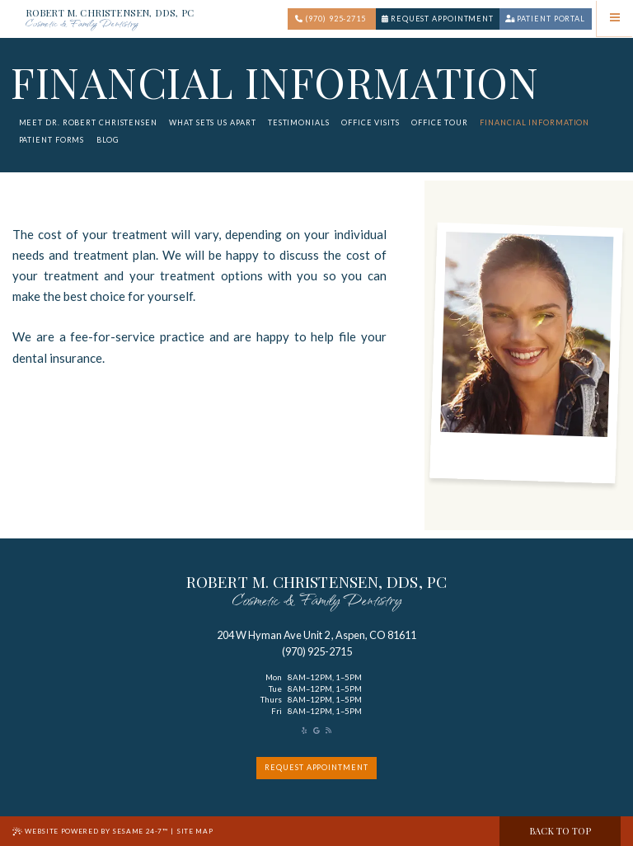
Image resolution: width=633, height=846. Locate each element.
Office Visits (370, 122)
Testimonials (299, 122)
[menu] (615, 18)
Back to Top (560, 831)
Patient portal (545, 18)
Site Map (194, 831)
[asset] (304, 730)
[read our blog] (328, 730)
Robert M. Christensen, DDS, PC (110, 20)
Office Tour (439, 122)
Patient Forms (52, 139)
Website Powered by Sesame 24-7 (89, 831)
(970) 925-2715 (330, 18)
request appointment (316, 767)
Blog (108, 139)
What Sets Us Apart (212, 122)
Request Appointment (438, 18)
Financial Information (534, 122)
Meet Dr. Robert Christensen (88, 122)
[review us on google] (316, 730)
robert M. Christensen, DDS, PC (316, 593)
